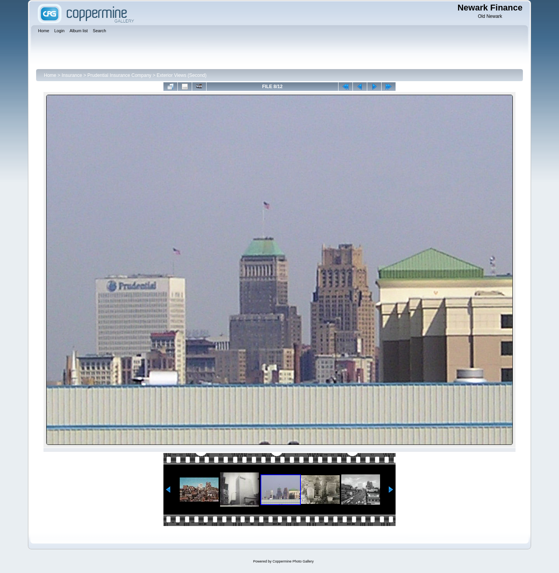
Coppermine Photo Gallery (293, 561)
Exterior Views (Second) (182, 75)
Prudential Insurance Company (119, 75)
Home (50, 75)
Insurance (72, 75)
